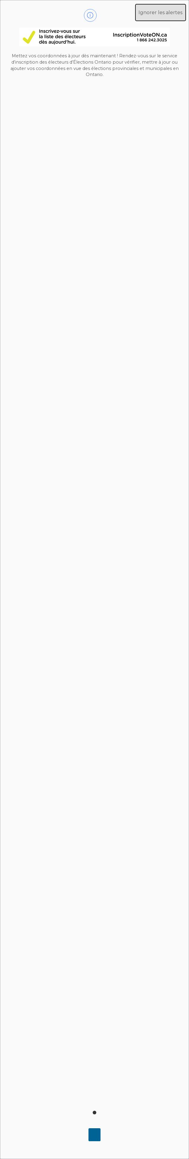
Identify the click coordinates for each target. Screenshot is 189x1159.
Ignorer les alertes (160, 12)
